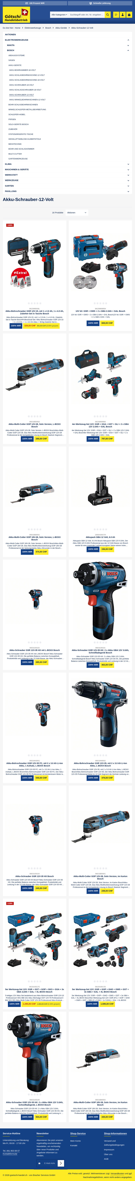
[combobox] (85, 15)
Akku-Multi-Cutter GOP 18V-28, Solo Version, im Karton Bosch (100, 1103)
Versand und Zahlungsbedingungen (114, 1143)
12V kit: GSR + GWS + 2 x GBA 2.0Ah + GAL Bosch (100, 311)
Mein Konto (75, 1141)
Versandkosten (117, 1173)
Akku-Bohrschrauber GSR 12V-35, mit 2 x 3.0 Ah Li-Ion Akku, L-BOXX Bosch (100, 764)
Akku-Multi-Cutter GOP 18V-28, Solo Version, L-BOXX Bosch (35, 538)
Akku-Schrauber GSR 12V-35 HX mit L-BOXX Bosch (34, 650)
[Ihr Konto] (122, 15)
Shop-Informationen (115, 1133)
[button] (128, 40)
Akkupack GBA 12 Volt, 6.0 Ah (100, 537)
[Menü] (115, 15)
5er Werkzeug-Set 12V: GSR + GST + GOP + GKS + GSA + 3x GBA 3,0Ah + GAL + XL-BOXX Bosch (34, 990)
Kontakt (73, 1145)
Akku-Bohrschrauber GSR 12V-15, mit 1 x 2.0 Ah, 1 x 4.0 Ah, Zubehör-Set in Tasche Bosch (34, 312)
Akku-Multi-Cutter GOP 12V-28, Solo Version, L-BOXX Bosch (35, 425)
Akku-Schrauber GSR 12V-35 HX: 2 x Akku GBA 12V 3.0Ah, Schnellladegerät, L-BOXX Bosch (34, 1103)
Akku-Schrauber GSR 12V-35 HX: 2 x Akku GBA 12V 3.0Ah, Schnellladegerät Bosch (100, 651)
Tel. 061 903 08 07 (11, 1151)
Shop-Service (78, 1133)
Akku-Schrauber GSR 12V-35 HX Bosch (34, 876)
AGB (106, 1159)
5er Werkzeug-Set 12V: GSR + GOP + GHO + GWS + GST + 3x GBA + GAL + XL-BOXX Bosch (100, 990)
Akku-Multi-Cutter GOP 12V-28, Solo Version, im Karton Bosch (100, 877)
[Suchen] (106, 15)
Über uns (108, 1154)
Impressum (109, 1150)
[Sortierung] (76, 212)
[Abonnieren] (61, 1163)
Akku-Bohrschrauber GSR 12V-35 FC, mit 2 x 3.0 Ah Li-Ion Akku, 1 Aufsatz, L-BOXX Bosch (34, 764)
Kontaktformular (10, 1154)
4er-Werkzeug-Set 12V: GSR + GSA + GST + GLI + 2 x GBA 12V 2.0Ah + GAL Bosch (100, 425)
